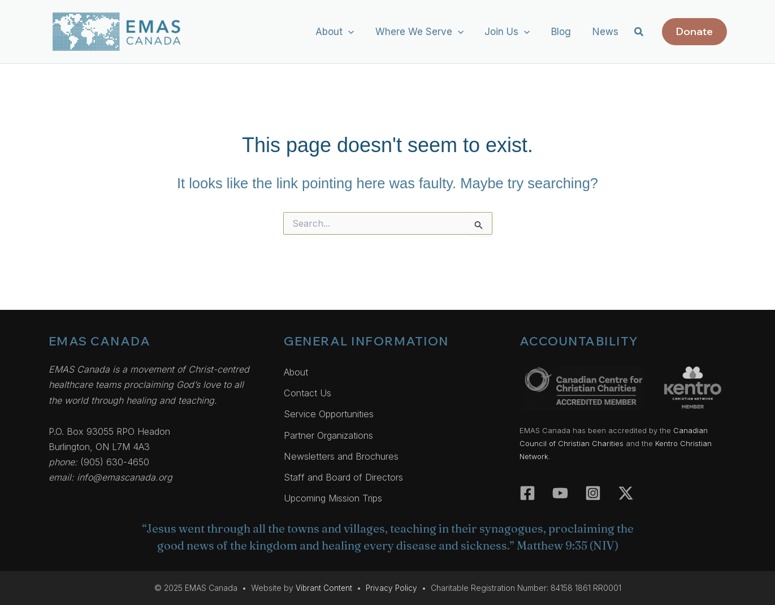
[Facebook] (527, 484)
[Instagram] (593, 484)
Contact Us (308, 387)
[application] (357, 31)
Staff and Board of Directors (346, 475)
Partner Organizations (332, 431)
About (297, 365)
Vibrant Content (323, 588)
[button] (639, 33)
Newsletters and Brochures (344, 453)
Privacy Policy (392, 588)
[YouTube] (560, 484)
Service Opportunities (332, 409)
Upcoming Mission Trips (336, 497)
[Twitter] (626, 484)
